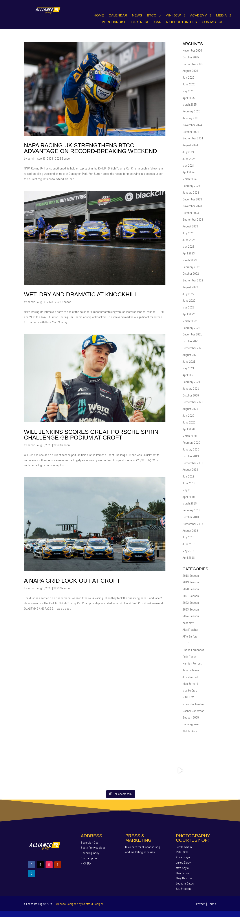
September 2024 (193, 138)
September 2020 (193, 402)
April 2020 (189, 429)
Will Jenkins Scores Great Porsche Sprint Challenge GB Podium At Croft (93, 435)
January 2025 (191, 118)
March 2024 (190, 179)
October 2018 (191, 517)
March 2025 (190, 104)
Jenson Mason (191, 670)
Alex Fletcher (190, 630)
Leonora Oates (185, 883)
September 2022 (193, 280)
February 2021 (191, 382)
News (137, 15)
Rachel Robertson (193, 711)
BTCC (151, 15)
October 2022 (191, 274)
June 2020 (189, 422)
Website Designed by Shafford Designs (80, 904)
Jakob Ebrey (183, 863)
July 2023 (188, 233)
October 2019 (191, 456)
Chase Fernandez (193, 650)
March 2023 (190, 260)
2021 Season (191, 596)
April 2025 (189, 98)
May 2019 (188, 490)
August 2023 (190, 226)
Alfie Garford (190, 636)
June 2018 (189, 544)
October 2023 (191, 213)
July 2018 (188, 537)
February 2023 (191, 267)
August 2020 (190, 409)
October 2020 (191, 395)
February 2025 (191, 111)
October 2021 (191, 341)
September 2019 (193, 463)
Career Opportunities (175, 22)
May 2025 (188, 91)
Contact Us (213, 22)
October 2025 (191, 57)
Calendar (118, 15)
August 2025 (190, 71)
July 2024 (188, 152)
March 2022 (190, 321)
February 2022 (191, 328)
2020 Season (191, 589)
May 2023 (188, 247)
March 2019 (190, 503)
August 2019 (190, 470)
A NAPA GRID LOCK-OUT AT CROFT (72, 580)
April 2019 (189, 497)
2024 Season (191, 616)
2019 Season (191, 582)
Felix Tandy (189, 657)
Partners (140, 22)
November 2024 (192, 125)
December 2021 (192, 334)
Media (221, 15)
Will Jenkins (190, 731)
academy (188, 623)
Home (99, 15)
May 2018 (188, 551)
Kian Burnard (190, 684)
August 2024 (190, 145)
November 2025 (192, 50)
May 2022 (188, 307)
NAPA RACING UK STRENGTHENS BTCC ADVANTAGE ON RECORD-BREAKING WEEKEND (90, 148)
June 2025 (189, 84)
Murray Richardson (194, 704)
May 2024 (188, 166)
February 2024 (191, 186)
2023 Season (63, 158)
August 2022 (190, 287)
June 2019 (189, 483)
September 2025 (193, 64)
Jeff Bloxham (184, 847)
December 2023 (192, 199)
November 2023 (192, 206)
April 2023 (189, 253)
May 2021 (188, 368)
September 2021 (193, 348)
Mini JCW (173, 15)
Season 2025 (191, 717)
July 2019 (188, 476)
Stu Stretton (183, 889)
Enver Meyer (183, 857)
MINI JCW (188, 697)
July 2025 (188, 77)
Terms (212, 904)
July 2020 (188, 416)
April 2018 (189, 558)
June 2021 (189, 362)
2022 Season (191, 603)
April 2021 (189, 375)
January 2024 (191, 193)
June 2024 (189, 159)
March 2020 (190, 436)
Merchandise (113, 22)
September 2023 (193, 220)
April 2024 (189, 172)
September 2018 (193, 524)
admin (31, 158)
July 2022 (188, 294)
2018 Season (191, 576)
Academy (198, 15)
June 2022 (189, 301)
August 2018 (190, 531)
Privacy (200, 904)
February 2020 (191, 443)
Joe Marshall (190, 677)
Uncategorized (191, 724)
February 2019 (191, 510)
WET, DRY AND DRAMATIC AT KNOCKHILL (80, 294)
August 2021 (190, 355)
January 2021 (191, 389)
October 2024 (191, 132)
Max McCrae (190, 690)
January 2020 (191, 449)
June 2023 (189, 240)
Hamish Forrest (192, 663)
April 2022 (189, 314)
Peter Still (182, 852)
